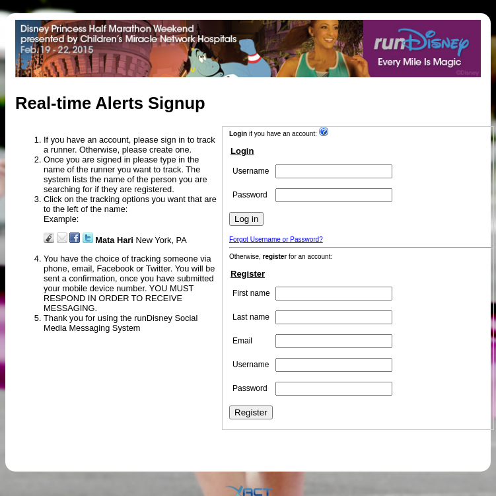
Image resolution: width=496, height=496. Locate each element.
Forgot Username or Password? (276, 239)
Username (250, 171)
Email (242, 340)
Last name (250, 317)
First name (251, 293)
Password (249, 194)
